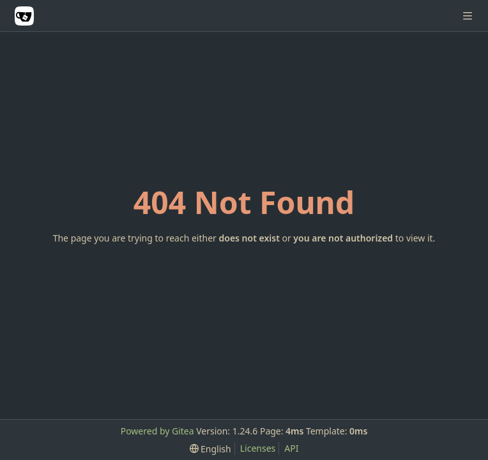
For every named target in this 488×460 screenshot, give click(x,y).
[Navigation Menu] (469, 15)
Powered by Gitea (157, 431)
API (291, 448)
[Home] (24, 15)
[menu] (210, 449)
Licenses (258, 448)
